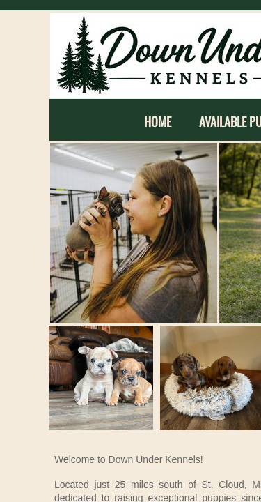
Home (157, 122)
